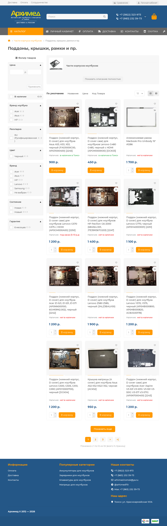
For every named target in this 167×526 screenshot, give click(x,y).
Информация (18, 464)
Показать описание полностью (103, 79)
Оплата (24, 2)
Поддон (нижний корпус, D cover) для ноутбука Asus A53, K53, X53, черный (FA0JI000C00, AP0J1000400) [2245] (64, 144)
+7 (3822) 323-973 (128, 14)
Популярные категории (77, 464)
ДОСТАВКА (113, 31)
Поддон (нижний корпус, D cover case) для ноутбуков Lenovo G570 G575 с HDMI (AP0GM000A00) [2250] (64, 224)
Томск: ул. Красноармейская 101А (133, 502)
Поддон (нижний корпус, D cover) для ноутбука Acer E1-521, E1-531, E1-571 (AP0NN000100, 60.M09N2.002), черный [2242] (64, 304)
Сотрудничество (39, 2)
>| (118, 439)
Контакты (13, 480)
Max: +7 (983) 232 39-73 (127, 489)
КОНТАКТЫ (139, 31)
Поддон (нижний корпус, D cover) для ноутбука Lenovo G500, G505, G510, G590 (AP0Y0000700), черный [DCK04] (64, 386)
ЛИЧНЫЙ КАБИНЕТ (61, 31)
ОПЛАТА (89, 31)
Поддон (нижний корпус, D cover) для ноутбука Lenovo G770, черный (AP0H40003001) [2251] (141, 222)
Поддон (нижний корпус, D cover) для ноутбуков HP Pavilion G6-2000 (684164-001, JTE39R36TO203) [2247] (103, 224)
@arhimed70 (121, 484)
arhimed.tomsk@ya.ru (126, 480)
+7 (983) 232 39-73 (128, 18)
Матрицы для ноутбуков (73, 484)
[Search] (77, 16)
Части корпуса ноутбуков (28, 40)
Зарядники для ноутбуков (74, 475)
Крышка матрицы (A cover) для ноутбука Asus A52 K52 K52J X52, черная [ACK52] (102, 384)
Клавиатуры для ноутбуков (75, 480)
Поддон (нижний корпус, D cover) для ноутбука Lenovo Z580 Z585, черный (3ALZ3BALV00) (103, 301)
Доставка (12, 2)
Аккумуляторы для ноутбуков (76, 470)
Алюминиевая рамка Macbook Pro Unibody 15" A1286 (141, 141)
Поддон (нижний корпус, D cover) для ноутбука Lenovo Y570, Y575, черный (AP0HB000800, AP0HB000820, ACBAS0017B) (141, 304)
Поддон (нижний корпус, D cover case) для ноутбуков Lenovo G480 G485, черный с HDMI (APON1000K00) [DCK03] (103, 144)
